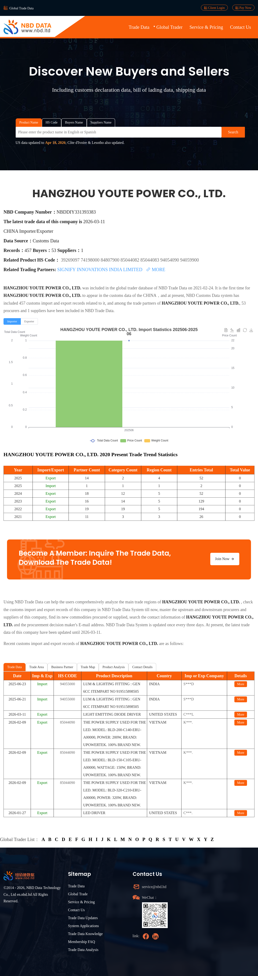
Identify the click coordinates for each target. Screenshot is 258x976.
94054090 (170, 259)
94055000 (67, 684)
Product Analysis (113, 667)
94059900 (189, 259)
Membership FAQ (81, 942)
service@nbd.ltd (154, 887)
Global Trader (169, 27)
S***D (188, 684)
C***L (188, 714)
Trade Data (139, 27)
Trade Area (36, 667)
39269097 (71, 259)
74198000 (91, 259)
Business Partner (62, 667)
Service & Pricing (206, 27)
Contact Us (240, 27)
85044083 (150, 259)
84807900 (110, 259)
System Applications (83, 926)
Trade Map (88, 667)
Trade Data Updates (83, 918)
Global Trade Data (21, 8)
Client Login (214, 8)
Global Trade (78, 894)
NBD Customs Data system (209, 295)
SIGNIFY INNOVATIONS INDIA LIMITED (100, 269)
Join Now (225, 559)
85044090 (67, 722)
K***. (188, 722)
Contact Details (142, 667)
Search (233, 132)
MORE (155, 269)
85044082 (130, 259)
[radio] (12, 321)
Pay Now (243, 8)
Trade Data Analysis (83, 950)
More (240, 684)
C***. (188, 813)
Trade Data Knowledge (85, 934)
